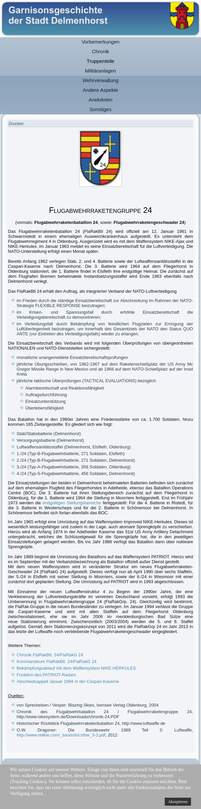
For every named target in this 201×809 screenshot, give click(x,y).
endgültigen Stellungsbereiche (72, 502)
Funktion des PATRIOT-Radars (46, 674)
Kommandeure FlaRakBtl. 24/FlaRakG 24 (57, 661)
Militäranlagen (100, 71)
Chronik (100, 51)
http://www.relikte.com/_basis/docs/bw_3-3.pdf (61, 734)
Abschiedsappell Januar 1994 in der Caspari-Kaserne (68, 681)
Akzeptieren (178, 801)
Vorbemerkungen (100, 42)
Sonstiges (100, 109)
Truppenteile (100, 61)
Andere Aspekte (100, 90)
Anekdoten (100, 99)
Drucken (16, 123)
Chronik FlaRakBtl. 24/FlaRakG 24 (50, 654)
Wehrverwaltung (100, 80)
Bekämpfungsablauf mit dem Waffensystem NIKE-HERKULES (76, 668)
